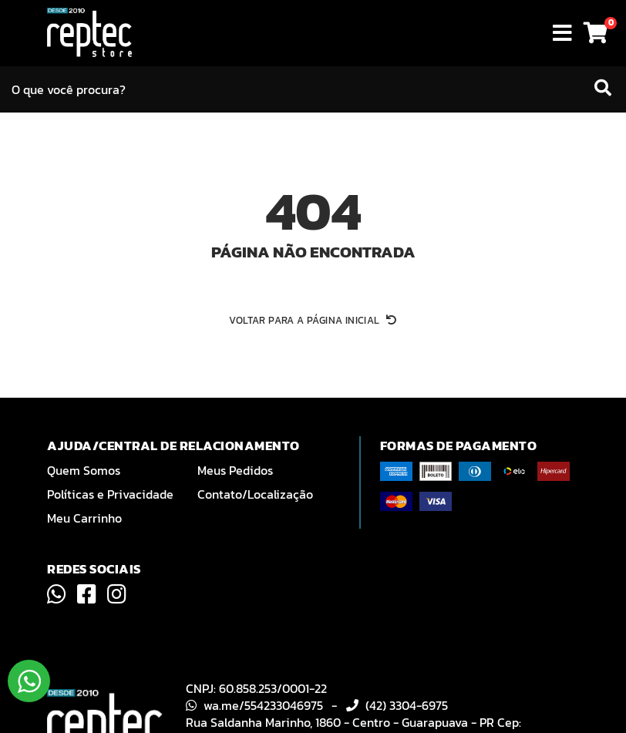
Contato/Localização (255, 494)
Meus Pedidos (235, 470)
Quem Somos (83, 470)
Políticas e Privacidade (110, 494)
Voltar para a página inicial (312, 320)
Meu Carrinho (84, 518)
